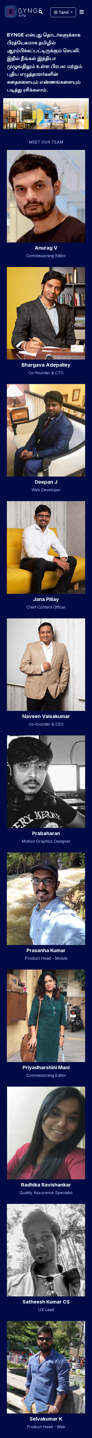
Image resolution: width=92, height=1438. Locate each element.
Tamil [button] (62, 12)
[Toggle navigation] (81, 12)
